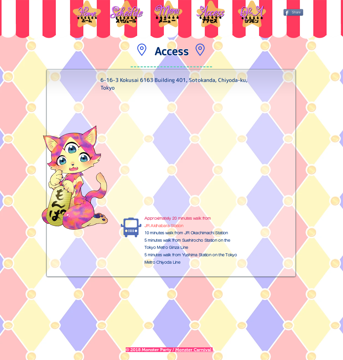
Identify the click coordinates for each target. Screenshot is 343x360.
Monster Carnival (194, 349)
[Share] (293, 12)
